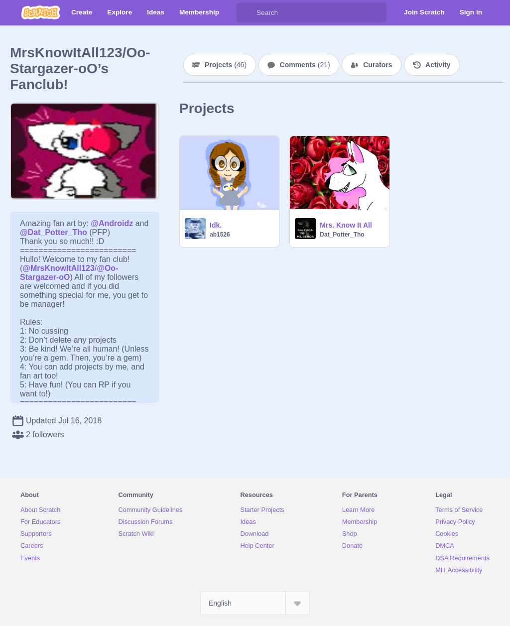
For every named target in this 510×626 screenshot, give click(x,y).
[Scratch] (40, 12)
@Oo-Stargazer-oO (69, 272)
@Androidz (112, 223)
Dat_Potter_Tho (342, 234)
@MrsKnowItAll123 (58, 268)
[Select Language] (255, 603)
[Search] (246, 12)
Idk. (216, 225)
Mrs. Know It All (346, 225)
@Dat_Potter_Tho (53, 232)
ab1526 (220, 234)
